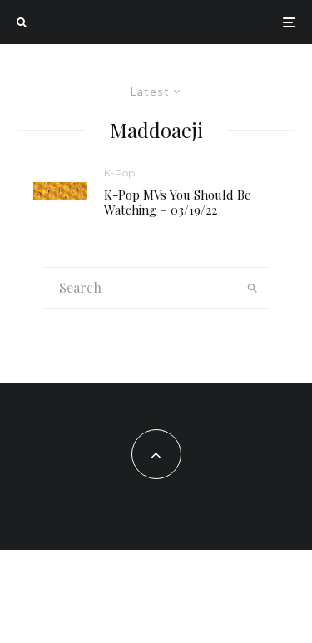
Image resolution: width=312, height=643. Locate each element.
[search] (252, 288)
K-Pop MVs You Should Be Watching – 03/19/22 (177, 202)
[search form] (138, 288)
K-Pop (119, 172)
